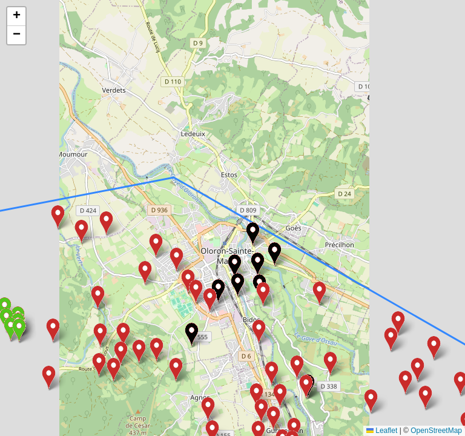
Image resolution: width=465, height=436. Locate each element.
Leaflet (381, 430)
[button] (306, 387)
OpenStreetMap (436, 430)
